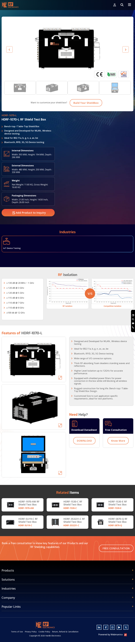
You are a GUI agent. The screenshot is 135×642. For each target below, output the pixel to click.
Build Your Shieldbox (86, 109)
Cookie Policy (44, 631)
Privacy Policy (31, 631)
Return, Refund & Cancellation (65, 631)
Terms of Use (17, 631)
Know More (118, 447)
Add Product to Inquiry (29, 219)
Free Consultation (116, 548)
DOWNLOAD (84, 447)
